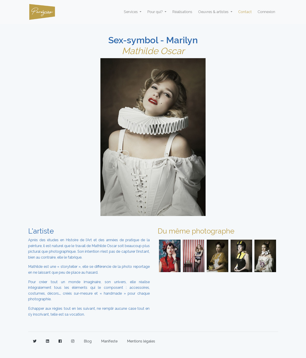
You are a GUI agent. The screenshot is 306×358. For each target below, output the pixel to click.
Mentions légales (141, 341)
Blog (88, 341)
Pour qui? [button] (155, 12)
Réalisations (182, 12)
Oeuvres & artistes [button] (213, 12)
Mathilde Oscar (153, 51)
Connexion (266, 12)
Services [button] (131, 12)
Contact (245, 12)
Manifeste (109, 341)
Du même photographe (196, 231)
